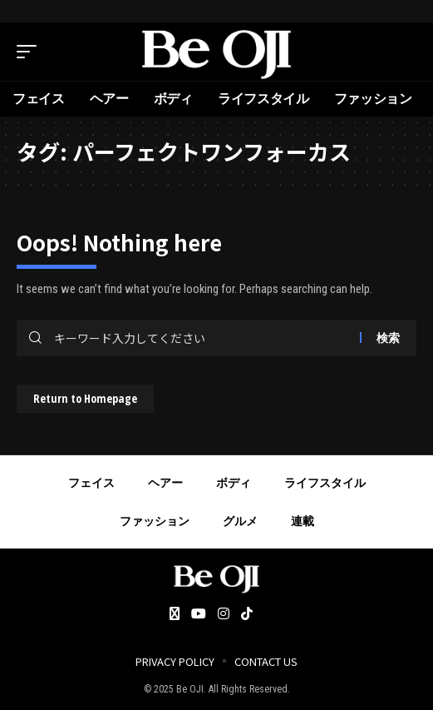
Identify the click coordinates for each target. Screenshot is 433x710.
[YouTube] (198, 615)
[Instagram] (223, 615)
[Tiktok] (246, 615)
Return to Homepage (85, 398)
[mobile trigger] (31, 51)
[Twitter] (174, 615)
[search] (403, 51)
